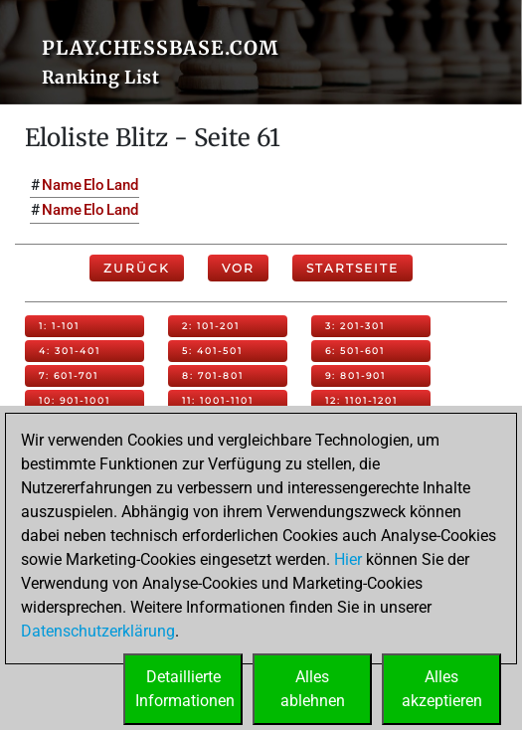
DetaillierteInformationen (185, 688)
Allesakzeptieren (442, 688)
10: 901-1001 (74, 400)
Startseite (352, 268)
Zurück (136, 268)
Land (122, 185)
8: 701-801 (213, 375)
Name (62, 185)
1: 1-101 (59, 325)
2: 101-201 (211, 325)
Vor (238, 268)
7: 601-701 (68, 375)
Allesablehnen (312, 688)
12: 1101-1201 (361, 400)
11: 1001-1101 (218, 400)
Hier (348, 559)
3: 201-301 (355, 325)
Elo (94, 185)
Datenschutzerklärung (98, 631)
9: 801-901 (355, 375)
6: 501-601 (355, 350)
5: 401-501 (212, 350)
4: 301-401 (69, 350)
